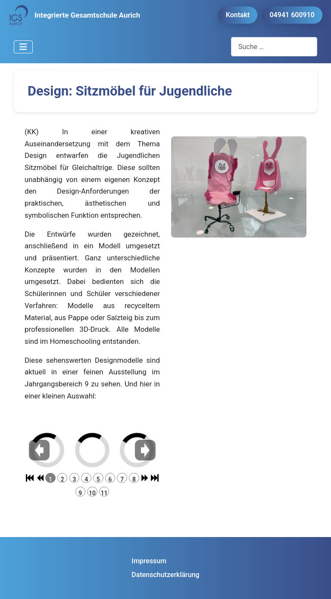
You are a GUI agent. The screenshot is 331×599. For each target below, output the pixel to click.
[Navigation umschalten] (23, 46)
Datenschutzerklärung (165, 575)
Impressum (148, 561)
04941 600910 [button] (292, 15)
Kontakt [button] (238, 15)
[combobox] (274, 46)
